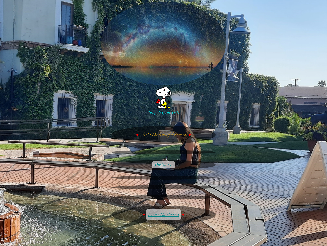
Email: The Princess (163, 214)
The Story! (163, 164)
